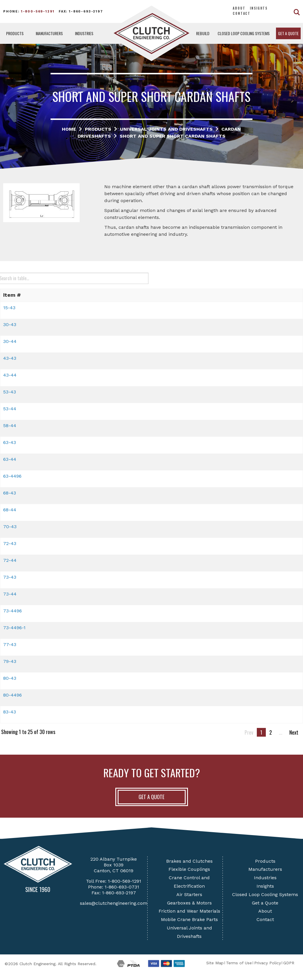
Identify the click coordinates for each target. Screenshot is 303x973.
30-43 (9, 324)
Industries (84, 33)
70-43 (10, 526)
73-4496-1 (14, 627)
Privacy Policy (267, 963)
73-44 (10, 594)
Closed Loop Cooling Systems (244, 33)
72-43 (9, 543)
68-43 (9, 493)
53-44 (9, 408)
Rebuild (202, 33)
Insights (259, 8)
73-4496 (12, 611)
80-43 (9, 678)
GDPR (288, 963)
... (280, 732)
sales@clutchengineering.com (113, 903)
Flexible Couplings (189, 869)
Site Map (215, 963)
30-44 (10, 341)
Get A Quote (151, 797)
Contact (241, 13)
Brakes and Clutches (189, 861)
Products (15, 33)
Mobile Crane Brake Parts (189, 919)
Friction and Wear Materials (189, 911)
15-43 (9, 307)
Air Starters (189, 894)
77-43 (9, 644)
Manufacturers (49, 33)
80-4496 (12, 695)
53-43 (9, 392)
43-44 (10, 375)
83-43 (9, 712)
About (239, 8)
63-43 (9, 442)
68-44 (9, 509)
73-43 (9, 577)
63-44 (9, 459)
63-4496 (12, 476)
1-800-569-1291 (38, 11)
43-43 (9, 358)
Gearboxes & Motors (189, 903)
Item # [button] (12, 295)
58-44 (9, 425)
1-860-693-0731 (122, 887)
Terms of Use (239, 963)
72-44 (10, 560)
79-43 (9, 661)
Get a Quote (288, 33)
